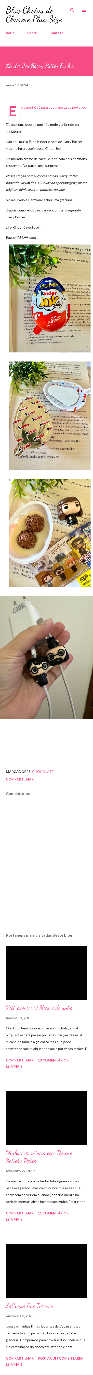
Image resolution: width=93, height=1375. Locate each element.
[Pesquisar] (72, 9)
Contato (56, 33)
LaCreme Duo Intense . (31, 1305)
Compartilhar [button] (20, 779)
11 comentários (53, 1213)
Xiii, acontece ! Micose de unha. (40, 1007)
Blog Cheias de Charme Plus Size (34, 14)
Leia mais (14, 1066)
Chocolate (43, 771)
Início (10, 33)
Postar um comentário (60, 1358)
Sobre (32, 33)
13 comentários (53, 1060)
